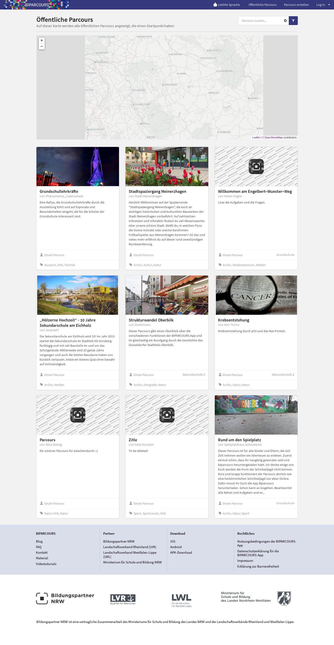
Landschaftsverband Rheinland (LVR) (129, 547)
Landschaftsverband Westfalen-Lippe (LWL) (129, 554)
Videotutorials (46, 564)
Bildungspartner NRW (119, 541)
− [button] (42, 46)
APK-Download (181, 552)
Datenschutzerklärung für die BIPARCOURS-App (258, 553)
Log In (323, 5)
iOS (172, 541)
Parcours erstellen (296, 5)
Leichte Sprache (226, 5)
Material (42, 558)
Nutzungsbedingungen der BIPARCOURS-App (266, 543)
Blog (39, 541)
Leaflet (256, 137)
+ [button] (42, 40)
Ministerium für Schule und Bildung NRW (132, 562)
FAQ (39, 547)
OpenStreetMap (273, 137)
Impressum (245, 560)
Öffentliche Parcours (262, 5)
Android (176, 547)
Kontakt (42, 552)
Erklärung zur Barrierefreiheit (258, 566)
